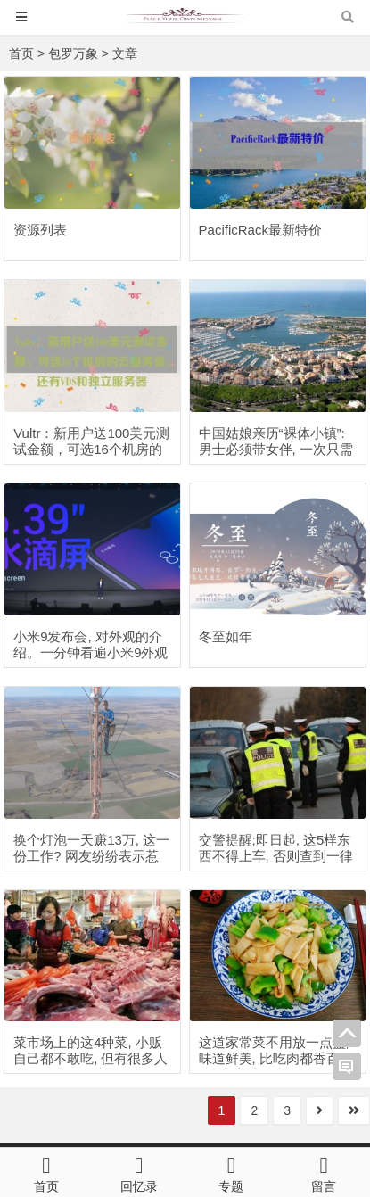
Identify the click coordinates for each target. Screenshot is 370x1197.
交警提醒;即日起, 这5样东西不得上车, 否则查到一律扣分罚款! (276, 855)
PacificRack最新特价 (260, 229)
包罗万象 (73, 53)
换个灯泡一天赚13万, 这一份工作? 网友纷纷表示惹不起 (91, 855)
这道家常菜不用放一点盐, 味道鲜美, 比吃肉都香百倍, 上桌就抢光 (274, 1058)
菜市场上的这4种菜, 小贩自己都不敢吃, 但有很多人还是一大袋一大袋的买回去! (90, 1066)
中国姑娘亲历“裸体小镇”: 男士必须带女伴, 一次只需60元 (276, 449)
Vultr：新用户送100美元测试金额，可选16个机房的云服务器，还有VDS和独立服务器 (91, 457)
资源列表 (40, 229)
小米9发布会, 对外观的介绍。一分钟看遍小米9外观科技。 (90, 652)
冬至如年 (225, 636)
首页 (21, 53)
